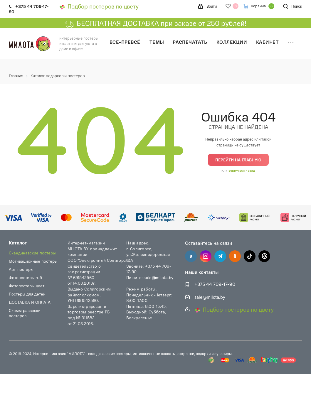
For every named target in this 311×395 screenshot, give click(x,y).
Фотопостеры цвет (26, 285)
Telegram (220, 256)
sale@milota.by (158, 277)
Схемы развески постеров (25, 313)
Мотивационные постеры (33, 261)
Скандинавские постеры (32, 253)
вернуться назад (241, 170)
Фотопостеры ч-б (25, 277)
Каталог (18, 242)
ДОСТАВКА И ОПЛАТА (30, 302)
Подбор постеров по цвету (99, 6)
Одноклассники (235, 256)
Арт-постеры (21, 269)
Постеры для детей (27, 294)
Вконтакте (191, 256)
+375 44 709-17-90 (214, 284)
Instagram (205, 256)
